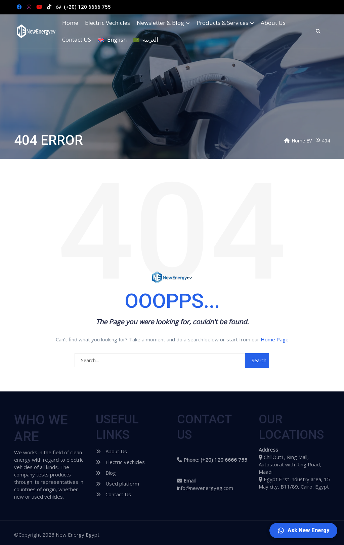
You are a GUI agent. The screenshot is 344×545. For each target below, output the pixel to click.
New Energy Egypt (77, 534)
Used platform (117, 483)
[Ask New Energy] (303, 530)
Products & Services (225, 23)
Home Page (275, 339)
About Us (273, 23)
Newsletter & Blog (163, 23)
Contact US (76, 39)
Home (70, 23)
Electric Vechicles (107, 23)
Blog (106, 472)
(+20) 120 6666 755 (87, 7)
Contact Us (113, 494)
